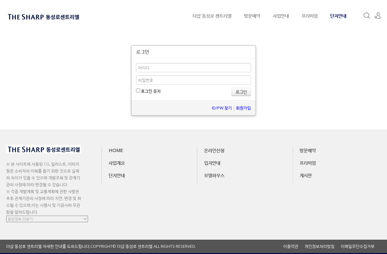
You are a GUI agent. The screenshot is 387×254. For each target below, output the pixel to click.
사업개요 (117, 163)
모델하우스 (214, 175)
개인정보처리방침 (320, 246)
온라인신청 (214, 150)
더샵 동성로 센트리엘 (212, 15)
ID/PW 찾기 (222, 108)
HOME (116, 150)
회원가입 (243, 108)
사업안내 (281, 15)
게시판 (306, 175)
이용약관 (290, 246)
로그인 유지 (148, 91)
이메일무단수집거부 (358, 246)
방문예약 (252, 15)
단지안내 (338, 15)
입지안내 (212, 163)
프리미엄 (309, 15)
